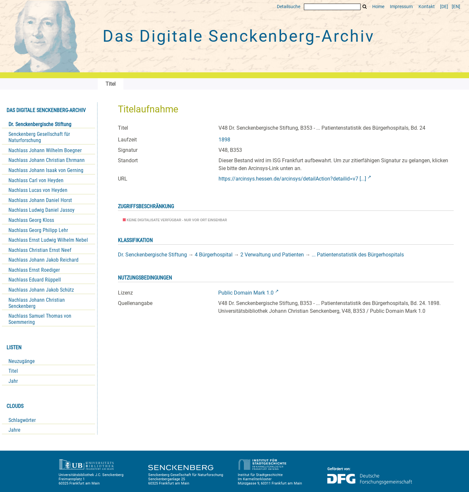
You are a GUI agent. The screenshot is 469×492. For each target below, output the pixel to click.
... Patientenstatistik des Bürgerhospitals (358, 255)
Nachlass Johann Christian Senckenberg (36, 303)
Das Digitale (238, 36)
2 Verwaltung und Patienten (272, 255)
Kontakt (427, 6)
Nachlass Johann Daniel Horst (40, 200)
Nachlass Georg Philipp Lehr (38, 230)
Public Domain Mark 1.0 (246, 293)
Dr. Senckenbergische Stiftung (39, 124)
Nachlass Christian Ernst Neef (39, 250)
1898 (224, 140)
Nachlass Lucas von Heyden (37, 190)
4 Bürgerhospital (214, 255)
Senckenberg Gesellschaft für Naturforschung (39, 137)
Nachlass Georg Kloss (31, 220)
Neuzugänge (21, 361)
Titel (13, 371)
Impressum (401, 6)
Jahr (13, 381)
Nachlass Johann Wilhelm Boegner (45, 150)
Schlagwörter (22, 420)
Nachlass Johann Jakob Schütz (41, 290)
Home (378, 6)
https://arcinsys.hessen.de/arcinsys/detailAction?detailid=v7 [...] (292, 179)
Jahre (14, 430)
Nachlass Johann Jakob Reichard (43, 260)
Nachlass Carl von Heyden (36, 180)
